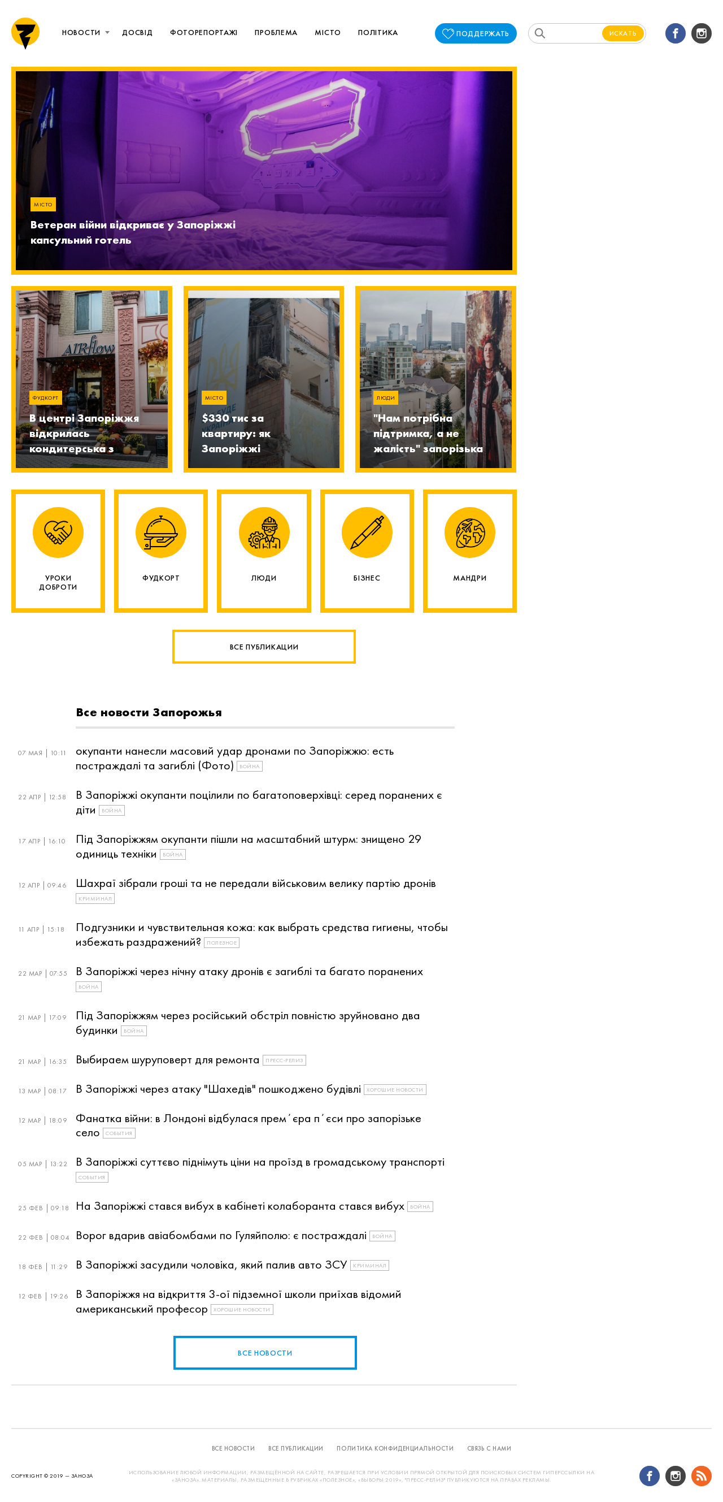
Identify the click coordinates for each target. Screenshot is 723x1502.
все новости (265, 1353)
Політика (378, 32)
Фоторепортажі (204, 32)
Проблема (276, 32)
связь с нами (489, 1448)
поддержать (482, 33)
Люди (386, 397)
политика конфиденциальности (395, 1448)
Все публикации (264, 647)
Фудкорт (46, 397)
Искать (623, 33)
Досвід (137, 32)
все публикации (296, 1448)
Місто (328, 32)
